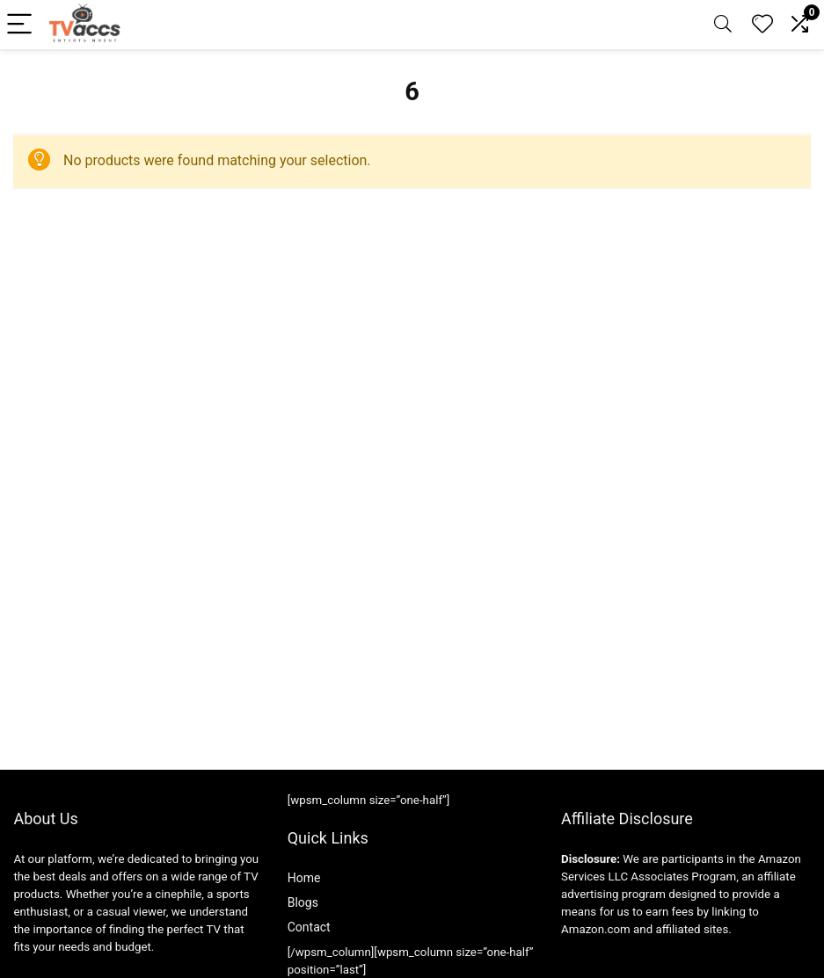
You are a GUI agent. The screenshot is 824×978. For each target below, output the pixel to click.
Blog (300, 902)
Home (304, 878)
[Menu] (21, 25)
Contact (309, 927)
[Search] (723, 25)
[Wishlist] (762, 24)
